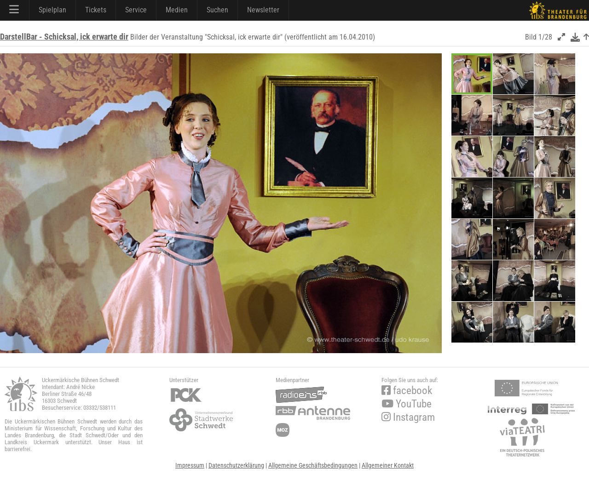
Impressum (189, 465)
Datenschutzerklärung (236, 465)
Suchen (217, 10)
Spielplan (52, 10)
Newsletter (263, 10)
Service (136, 10)
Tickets (95, 10)
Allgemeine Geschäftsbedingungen (313, 465)
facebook (406, 390)
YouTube (406, 404)
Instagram (408, 417)
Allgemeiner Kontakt (388, 465)
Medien (177, 10)
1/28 (545, 37)
